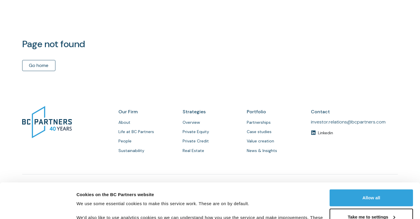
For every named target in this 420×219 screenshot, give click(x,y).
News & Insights (340, 24)
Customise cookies (96, 207)
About (218, 24)
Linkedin (325, 132)
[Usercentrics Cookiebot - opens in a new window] (37, 207)
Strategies (245, 24)
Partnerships (301, 24)
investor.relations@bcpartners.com (348, 122)
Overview (191, 122)
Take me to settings (371, 183)
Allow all (371, 164)
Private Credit (196, 141)
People (272, 24)
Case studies (259, 131)
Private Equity (196, 131)
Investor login (376, 5)
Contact (382, 24)
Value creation (260, 141)
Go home (38, 65)
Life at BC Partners (136, 131)
